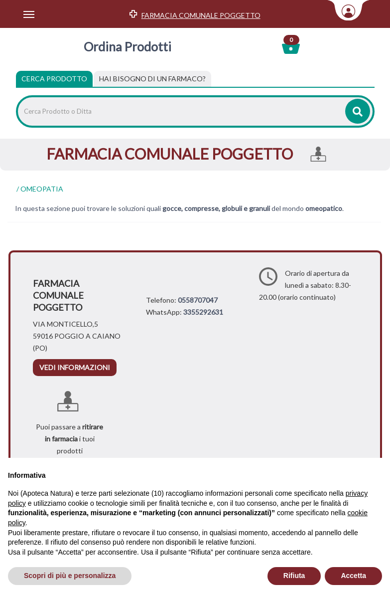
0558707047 (198, 300)
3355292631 (203, 312)
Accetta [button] (353, 576)
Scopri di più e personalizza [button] (70, 576)
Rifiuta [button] (294, 576)
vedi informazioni (74, 367)
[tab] (152, 79)
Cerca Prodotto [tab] (54, 78)
